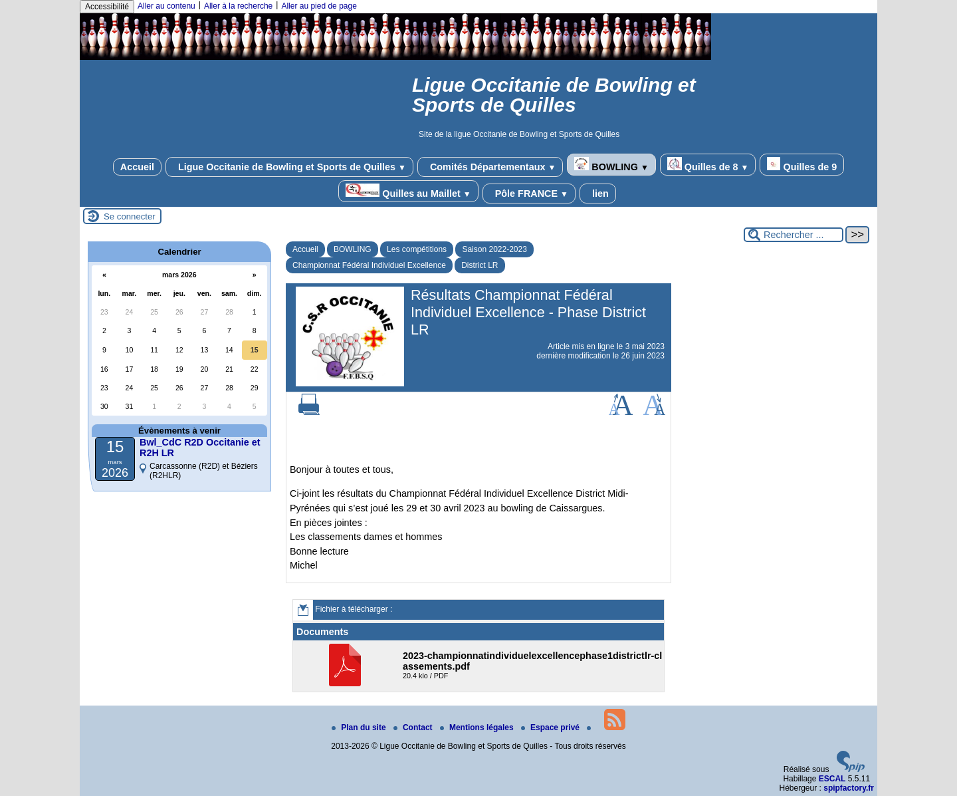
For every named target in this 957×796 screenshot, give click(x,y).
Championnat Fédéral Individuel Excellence (369, 265)
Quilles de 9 (802, 164)
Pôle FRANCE (529, 193)
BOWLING (611, 164)
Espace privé (551, 727)
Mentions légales (478, 727)
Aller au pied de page (318, 6)
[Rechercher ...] (793, 234)
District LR (479, 265)
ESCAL (832, 778)
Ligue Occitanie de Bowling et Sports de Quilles (289, 167)
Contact (414, 727)
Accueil (137, 167)
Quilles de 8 (708, 164)
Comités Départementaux (490, 167)
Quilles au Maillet (408, 191)
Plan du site (360, 727)
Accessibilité (107, 6)
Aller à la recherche (238, 6)
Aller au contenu (166, 6)
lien (598, 193)
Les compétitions (417, 249)
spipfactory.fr (848, 788)
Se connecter (130, 216)
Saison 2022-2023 (494, 249)
